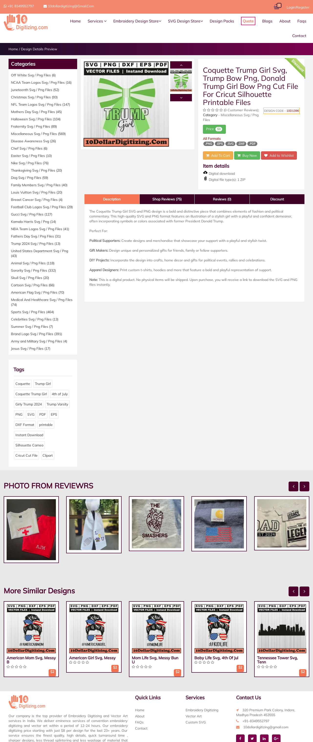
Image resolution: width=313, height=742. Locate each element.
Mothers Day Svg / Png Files (36, 112)
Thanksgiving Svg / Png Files (36, 170)
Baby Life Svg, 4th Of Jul (216, 657)
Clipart (47, 455)
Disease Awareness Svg (33, 141)
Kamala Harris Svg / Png (33, 221)
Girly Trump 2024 (28, 404)
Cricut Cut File (26, 455)
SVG (30, 414)
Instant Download (29, 435)
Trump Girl (43, 383)
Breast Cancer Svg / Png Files (37, 199)
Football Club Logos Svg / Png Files (42, 207)
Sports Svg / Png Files (32, 312)
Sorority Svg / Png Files (33, 270)
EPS (54, 414)
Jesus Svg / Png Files (30, 348)
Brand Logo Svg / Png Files (36, 334)
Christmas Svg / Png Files (34, 97)
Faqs (301, 21)
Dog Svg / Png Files (29, 177)
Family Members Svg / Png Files (39, 185)
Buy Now (247, 155)
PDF (42, 414)
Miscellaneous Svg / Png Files (38, 134)
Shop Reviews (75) (167, 199)
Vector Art (194, 716)
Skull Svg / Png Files (30, 278)
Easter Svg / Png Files (31, 156)
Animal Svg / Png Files (32, 263)
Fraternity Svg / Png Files (34, 126)
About (285, 21)
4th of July (60, 394)
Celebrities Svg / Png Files (34, 319)
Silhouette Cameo (29, 445)
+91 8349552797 (19, 6)
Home (75, 21)
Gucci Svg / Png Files (31, 214)
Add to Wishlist (279, 155)
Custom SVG (196, 722)
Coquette (22, 383)
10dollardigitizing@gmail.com (68, 6)
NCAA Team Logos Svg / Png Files (41, 82)
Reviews (222, 199)
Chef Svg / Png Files (29, 148)
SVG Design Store (185, 21)
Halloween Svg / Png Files (36, 119)
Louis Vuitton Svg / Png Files (36, 192)
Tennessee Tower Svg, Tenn (277, 660)
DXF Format (24, 425)
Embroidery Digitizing (202, 710)
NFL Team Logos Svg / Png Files (40, 104)
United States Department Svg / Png (39, 253)
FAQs (139, 722)
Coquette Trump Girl (31, 394)
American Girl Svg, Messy (92, 657)
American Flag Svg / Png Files (37, 292)
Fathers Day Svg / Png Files (36, 236)
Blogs (267, 21)
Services (97, 21)
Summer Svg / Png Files (32, 326)
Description (112, 199)
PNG (18, 414)
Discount (277, 199)
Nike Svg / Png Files (30, 163)
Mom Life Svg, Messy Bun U (155, 660)
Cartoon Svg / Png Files (32, 285)
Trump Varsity (57, 404)
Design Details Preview (39, 49)
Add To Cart (218, 155)
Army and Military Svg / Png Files (39, 341)
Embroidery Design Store (137, 21)
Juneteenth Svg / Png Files (35, 90)
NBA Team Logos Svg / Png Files (40, 229)
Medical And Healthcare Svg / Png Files (42, 302)
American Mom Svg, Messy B (31, 660)
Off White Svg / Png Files (33, 75)
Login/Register (298, 7)
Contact (299, 35)
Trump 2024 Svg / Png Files (35, 243)
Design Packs (222, 21)
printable (46, 425)
